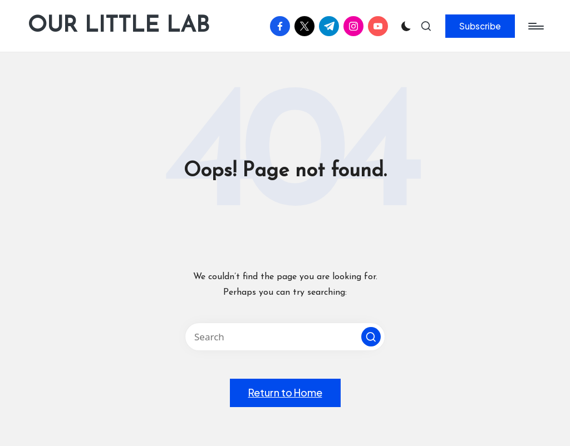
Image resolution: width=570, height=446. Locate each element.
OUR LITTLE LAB (118, 26)
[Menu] (535, 26)
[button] (480, 26)
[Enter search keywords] (285, 337)
